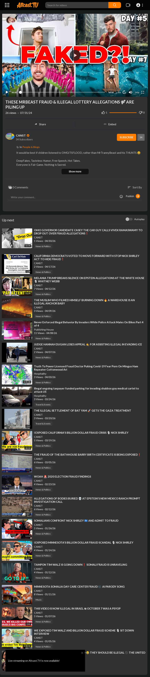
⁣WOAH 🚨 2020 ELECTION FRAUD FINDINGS (62, 475)
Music (39, 598)
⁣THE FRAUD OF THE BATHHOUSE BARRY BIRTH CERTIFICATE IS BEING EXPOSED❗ (87, 453)
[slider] (63, 90)
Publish (133, 195)
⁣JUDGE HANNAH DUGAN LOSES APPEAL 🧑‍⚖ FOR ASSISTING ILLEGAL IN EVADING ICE (88, 342)
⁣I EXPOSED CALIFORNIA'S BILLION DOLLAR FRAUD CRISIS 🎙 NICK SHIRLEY (81, 431)
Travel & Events (43, 403)
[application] (75, 54)
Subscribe (126, 135)
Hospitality (40, 372)
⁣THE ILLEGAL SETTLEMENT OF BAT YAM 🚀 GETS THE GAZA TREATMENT (82, 409)
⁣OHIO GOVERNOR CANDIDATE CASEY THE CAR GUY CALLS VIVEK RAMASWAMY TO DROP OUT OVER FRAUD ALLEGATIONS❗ (88, 230)
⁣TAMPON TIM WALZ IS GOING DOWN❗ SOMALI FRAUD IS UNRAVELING (80, 563)
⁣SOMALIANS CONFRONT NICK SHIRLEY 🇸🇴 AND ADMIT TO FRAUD (76, 519)
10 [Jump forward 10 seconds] (124, 91)
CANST (23, 134)
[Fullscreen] (142, 90)
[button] (140, 5)
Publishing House (44, 328)
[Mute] (130, 90)
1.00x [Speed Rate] (118, 91)
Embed (110, 122)
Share (40, 122)
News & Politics (43, 244)
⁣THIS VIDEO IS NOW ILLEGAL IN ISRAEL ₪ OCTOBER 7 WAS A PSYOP (77, 607)
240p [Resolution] (136, 91)
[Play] (7, 90)
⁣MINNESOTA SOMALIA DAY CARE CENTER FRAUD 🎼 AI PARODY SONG (79, 585)
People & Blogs (31, 145)
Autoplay (139, 217)
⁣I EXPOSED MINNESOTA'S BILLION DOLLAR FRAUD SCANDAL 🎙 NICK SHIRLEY (83, 541)
